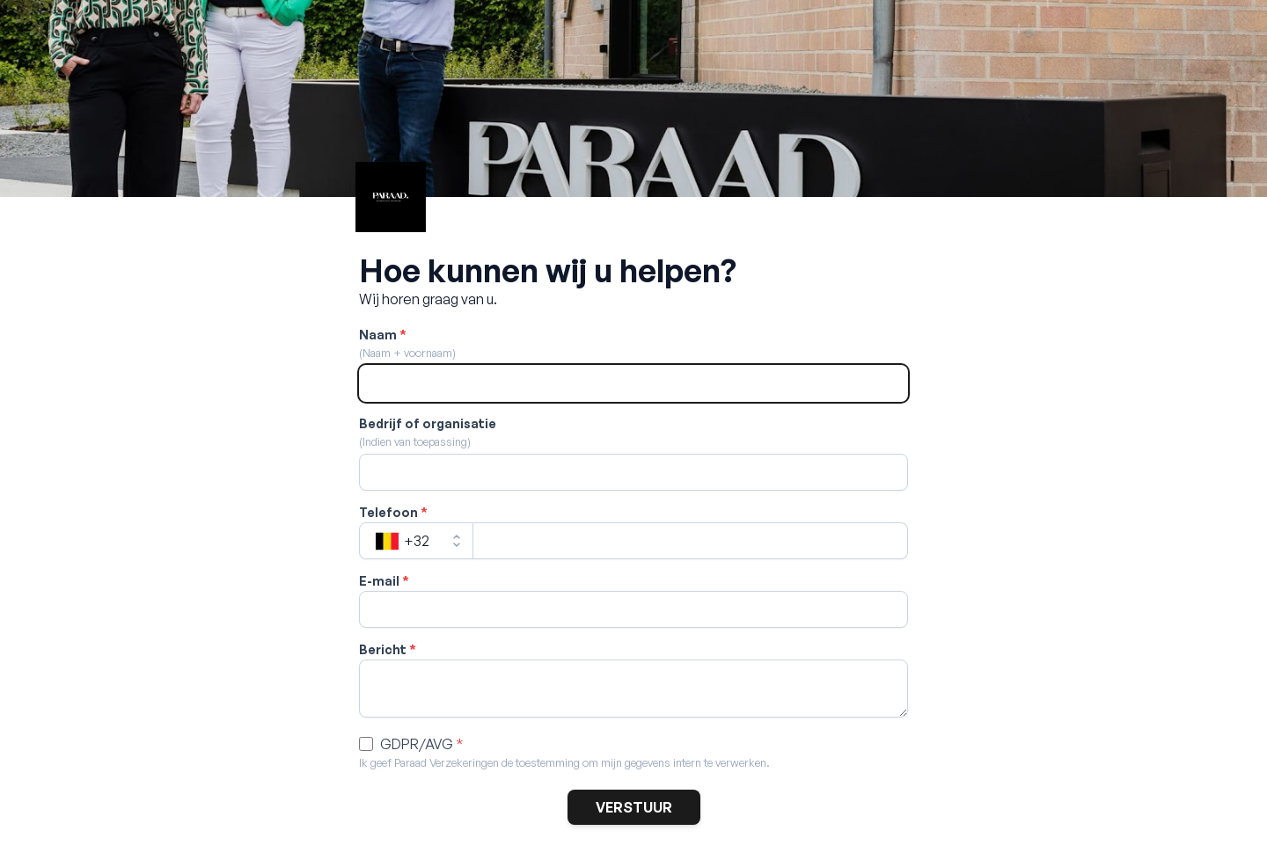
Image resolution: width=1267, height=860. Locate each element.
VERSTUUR (634, 807)
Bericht (387, 649)
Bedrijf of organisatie (427, 423)
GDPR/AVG (422, 744)
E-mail (384, 580)
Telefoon (393, 512)
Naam (382, 334)
